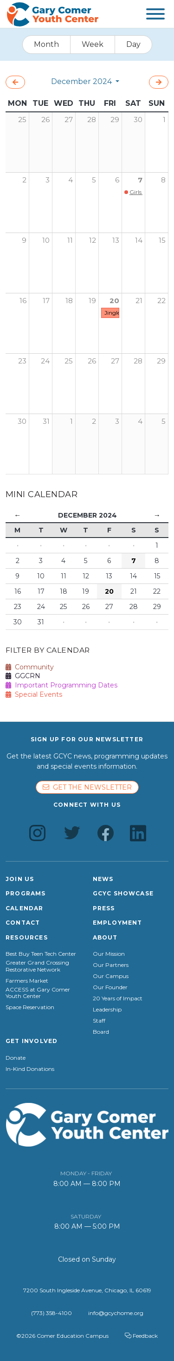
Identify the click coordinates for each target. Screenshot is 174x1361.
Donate (16, 1058)
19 (92, 300)
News (103, 878)
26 (92, 360)
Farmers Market (27, 981)
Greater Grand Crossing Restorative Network (37, 965)
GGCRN (23, 676)
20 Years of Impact (117, 998)
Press (104, 908)
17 (46, 300)
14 (138, 240)
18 (69, 300)
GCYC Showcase (123, 893)
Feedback (141, 1335)
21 (138, 300)
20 (114, 300)
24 (45, 360)
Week (92, 44)
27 (115, 360)
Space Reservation (30, 1007)
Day (133, 44)
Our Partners (111, 965)
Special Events (34, 694)
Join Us (20, 878)
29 (161, 360)
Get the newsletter (87, 787)
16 (22, 300)
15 (162, 240)
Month (46, 44)
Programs (26, 893)
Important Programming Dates (61, 685)
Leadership (107, 1009)
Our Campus (111, 976)
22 (161, 300)
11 (70, 240)
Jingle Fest (118, 312)
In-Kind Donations (30, 1069)
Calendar (25, 908)
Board (101, 1032)
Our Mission (109, 954)
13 (115, 240)
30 (22, 421)
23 (22, 360)
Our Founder (110, 987)
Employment (117, 922)
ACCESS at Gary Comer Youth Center (38, 992)
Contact (23, 922)
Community (30, 667)
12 (92, 240)
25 (68, 360)
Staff (99, 1021)
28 (138, 360)
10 (46, 240)
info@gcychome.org (115, 1312)
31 (46, 421)
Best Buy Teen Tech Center (41, 954)
